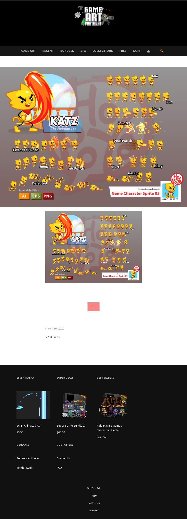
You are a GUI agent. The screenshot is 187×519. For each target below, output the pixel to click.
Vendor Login (24, 467)
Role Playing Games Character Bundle (109, 428)
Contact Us (64, 458)
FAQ (59, 467)
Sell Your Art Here (27, 458)
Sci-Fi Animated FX (28, 425)
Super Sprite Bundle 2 (71, 425)
